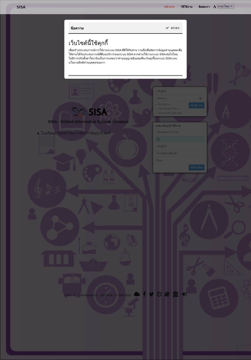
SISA (21, 7)
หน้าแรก (169, 7)
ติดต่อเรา (204, 7)
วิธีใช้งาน (186, 7)
